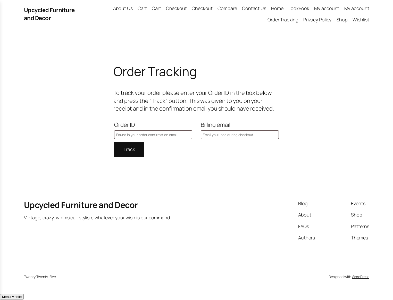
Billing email (215, 125)
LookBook (298, 8)
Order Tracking (282, 19)
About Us (123, 8)
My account (326, 8)
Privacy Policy (317, 19)
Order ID (124, 125)
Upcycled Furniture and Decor (49, 14)
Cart (142, 8)
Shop (342, 19)
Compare (227, 8)
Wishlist (361, 19)
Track (129, 149)
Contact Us (254, 8)
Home (277, 8)
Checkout (176, 8)
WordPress (360, 276)
